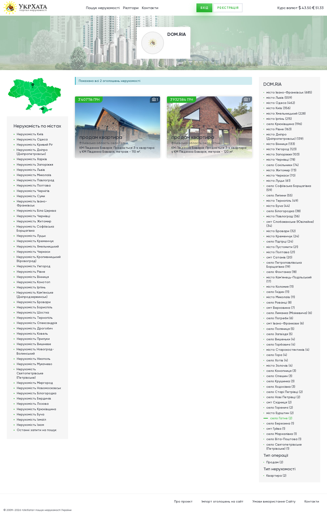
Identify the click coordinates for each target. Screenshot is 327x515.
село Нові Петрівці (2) (283, 397)
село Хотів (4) (277, 360)
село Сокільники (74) (282, 165)
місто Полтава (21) (280, 252)
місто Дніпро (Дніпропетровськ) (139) (284, 136)
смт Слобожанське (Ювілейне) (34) (290, 224)
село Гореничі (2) (279, 407)
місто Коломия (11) (280, 286)
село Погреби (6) (279, 318)
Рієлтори (131, 8)
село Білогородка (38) (283, 211)
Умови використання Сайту (274, 501)
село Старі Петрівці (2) (284, 392)
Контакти (150, 8)
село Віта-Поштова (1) (283, 439)
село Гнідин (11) (277, 292)
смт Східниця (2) (279, 402)
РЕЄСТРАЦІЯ (227, 8)
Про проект (183, 501)
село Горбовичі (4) (280, 344)
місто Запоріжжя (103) (283, 154)
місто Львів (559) (279, 97)
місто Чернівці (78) (280, 159)
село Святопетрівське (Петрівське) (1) (284, 446)
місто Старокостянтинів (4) (287, 349)
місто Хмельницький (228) (286, 113)
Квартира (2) (276, 475)
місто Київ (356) (278, 108)
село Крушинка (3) (280, 381)
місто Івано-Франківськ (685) (289, 92)
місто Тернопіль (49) (282, 200)
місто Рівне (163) (279, 129)
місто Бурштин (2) (280, 413)
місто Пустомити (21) (282, 247)
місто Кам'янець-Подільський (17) (289, 279)
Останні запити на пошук (37, 430)
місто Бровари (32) (281, 231)
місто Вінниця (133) (280, 144)
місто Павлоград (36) (283, 216)
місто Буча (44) (278, 206)
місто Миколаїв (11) (280, 297)
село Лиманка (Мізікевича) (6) (289, 313)
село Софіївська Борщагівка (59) (288, 188)
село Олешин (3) (279, 376)
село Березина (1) (280, 423)
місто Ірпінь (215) (279, 118)
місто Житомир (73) (281, 170)
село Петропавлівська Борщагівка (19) (284, 264)
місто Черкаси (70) (280, 175)
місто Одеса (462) (280, 103)
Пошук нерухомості (103, 8)
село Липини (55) (279, 195)
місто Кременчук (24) (282, 236)
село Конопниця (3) (281, 371)
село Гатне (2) (281, 418)
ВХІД (204, 8)
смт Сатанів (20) (279, 257)
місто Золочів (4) (279, 365)
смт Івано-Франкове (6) (285, 323)
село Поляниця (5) (280, 329)
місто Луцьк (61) (278, 180)
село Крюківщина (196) (284, 124)
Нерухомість (30, 134)
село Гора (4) (276, 355)
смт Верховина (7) (280, 307)
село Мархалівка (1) (281, 434)
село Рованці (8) (279, 302)
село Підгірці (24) (279, 241)
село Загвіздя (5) (279, 334)
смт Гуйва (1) (275, 428)
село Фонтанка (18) (281, 272)
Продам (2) (274, 462)
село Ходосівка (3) (280, 386)
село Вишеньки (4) (280, 339)
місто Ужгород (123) (281, 149)
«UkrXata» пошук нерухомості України (47, 510)
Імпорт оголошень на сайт (222, 501)
